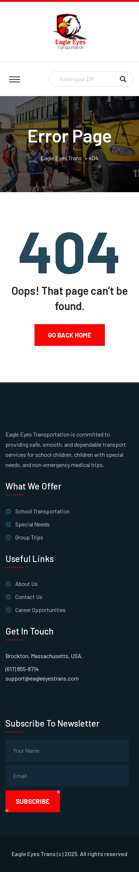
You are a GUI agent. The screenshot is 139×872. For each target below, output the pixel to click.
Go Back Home (69, 335)
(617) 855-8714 (22, 668)
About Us (26, 583)
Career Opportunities (40, 609)
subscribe (32, 801)
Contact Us (28, 596)
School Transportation (42, 511)
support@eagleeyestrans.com (42, 678)
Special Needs (32, 524)
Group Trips (29, 537)
